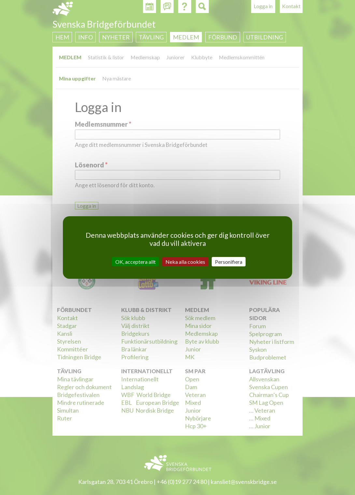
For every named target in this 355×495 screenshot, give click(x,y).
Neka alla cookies (185, 262)
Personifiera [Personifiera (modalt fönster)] (228, 262)
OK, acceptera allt (135, 262)
